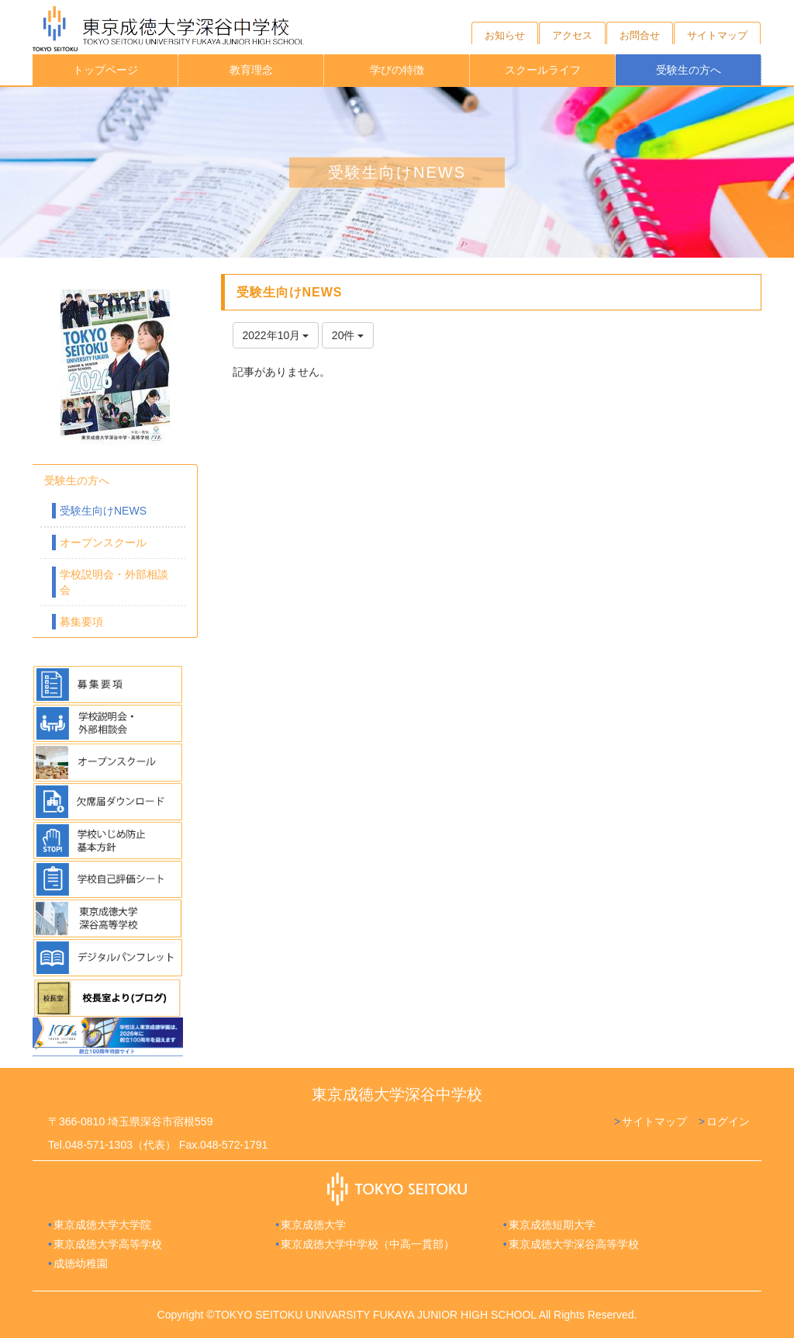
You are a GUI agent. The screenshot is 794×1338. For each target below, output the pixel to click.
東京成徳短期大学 (552, 1224)
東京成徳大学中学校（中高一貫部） (367, 1244)
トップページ (105, 70)
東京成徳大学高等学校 (108, 1244)
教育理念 (251, 70)
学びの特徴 (397, 70)
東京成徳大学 (313, 1224)
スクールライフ (543, 70)
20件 (348, 335)
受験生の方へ (688, 70)
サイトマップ (654, 1121)
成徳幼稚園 (81, 1263)
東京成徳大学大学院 (102, 1224)
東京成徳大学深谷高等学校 (574, 1244)
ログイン (728, 1121)
